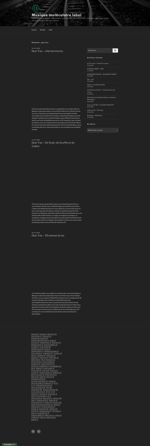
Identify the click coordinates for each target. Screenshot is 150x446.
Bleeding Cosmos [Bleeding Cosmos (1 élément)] (37, 345)
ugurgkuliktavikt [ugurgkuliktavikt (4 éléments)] (43, 413)
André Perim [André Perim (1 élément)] (46, 336)
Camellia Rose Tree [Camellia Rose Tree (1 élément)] (37, 349)
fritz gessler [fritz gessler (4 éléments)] (35, 364)
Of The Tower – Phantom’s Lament (97, 63)
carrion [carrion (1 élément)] (47, 349)
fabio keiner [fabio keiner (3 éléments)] (54, 358)
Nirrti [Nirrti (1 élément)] (48, 392)
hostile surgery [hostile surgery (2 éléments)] (48, 368)
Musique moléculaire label (57, 15)
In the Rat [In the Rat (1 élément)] (34, 373)
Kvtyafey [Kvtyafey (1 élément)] (52, 381)
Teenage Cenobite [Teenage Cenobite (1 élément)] (45, 411)
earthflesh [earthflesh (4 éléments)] (41, 355)
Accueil (34, 30)
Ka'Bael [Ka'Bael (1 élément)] (43, 377)
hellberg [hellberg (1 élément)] (39, 368)
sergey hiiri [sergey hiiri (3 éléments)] (53, 400)
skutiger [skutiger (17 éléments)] (48, 402)
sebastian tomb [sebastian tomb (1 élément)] (42, 400)
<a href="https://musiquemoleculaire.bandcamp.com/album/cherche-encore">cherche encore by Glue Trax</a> (57, 80)
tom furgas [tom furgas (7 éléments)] (56, 411)
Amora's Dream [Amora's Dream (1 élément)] (36, 336)
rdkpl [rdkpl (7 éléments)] (33, 400)
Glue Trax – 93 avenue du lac (48, 235)
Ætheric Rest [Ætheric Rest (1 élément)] (51, 417)
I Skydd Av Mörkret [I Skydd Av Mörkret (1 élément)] (45, 373)
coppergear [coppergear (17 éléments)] (48, 353)
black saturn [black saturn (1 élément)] (56, 343)
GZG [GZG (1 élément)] (33, 368)
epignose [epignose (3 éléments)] (35, 358)
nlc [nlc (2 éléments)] (53, 392)
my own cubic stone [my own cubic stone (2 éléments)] (38, 392)
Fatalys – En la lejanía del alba (96, 84)
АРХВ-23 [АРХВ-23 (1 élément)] (34, 420)
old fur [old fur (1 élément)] (34, 396)
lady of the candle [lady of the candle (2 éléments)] (37, 383)
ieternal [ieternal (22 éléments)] (45, 370)
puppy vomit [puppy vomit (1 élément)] (47, 398)
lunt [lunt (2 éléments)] (55, 383)
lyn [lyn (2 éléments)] (33, 385)
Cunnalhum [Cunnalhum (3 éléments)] (57, 353)
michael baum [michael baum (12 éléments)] (36, 390)
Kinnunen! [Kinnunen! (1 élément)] (50, 377)
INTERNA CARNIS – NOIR (95, 69)
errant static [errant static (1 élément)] (44, 358)
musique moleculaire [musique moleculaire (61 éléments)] (50, 390)
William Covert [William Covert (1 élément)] (49, 415)
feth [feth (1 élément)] (43, 360)
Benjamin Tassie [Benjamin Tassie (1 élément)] (45, 343)
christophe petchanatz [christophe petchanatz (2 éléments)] (51, 351)
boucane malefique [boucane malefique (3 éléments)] (50, 345)
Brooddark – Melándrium (94, 115)
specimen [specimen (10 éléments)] (57, 402)
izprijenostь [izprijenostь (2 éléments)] (57, 373)
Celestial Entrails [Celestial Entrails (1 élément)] (37, 351)
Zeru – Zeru (90, 79)
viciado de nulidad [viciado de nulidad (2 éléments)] (37, 415)
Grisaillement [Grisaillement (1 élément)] (44, 366)
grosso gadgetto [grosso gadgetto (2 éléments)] (55, 366)
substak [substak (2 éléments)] (34, 409)
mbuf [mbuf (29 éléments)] (49, 388)
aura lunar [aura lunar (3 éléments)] (35, 343)
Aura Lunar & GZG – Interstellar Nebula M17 (100, 105)
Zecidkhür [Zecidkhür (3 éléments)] (35, 417)
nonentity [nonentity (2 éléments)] (43, 394)
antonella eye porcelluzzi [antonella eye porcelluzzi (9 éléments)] (39, 338)
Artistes (42, 30)
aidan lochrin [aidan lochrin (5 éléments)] (52, 334)
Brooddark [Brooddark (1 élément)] (35, 347)
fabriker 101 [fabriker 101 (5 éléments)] (35, 360)
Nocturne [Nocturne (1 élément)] (34, 394)
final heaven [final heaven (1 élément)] (50, 360)
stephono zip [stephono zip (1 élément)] (36, 407)
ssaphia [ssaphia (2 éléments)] (57, 405)
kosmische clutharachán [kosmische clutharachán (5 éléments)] (39, 381)
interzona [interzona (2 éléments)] (54, 370)
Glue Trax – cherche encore (47, 51)
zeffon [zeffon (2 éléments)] (43, 417)
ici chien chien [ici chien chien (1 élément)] (36, 370)
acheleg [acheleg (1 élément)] (43, 334)
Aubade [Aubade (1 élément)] (53, 341)
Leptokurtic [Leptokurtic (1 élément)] (48, 383)
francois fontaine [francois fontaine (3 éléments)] (48, 362)
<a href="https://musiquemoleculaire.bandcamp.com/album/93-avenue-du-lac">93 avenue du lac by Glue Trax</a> (57, 264)
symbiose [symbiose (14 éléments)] (53, 409)
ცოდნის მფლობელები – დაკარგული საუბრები (101, 74)
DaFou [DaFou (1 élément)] (33, 355)
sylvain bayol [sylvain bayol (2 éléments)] (43, 409)
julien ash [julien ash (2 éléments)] (35, 377)
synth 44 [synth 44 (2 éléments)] (35, 411)
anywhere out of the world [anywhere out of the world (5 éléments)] (40, 341)
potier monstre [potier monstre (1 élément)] (36, 398)
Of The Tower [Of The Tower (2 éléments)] (52, 394)
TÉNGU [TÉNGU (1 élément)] (34, 413)
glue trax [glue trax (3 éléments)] (34, 366)
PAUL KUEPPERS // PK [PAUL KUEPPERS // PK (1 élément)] (44, 396)
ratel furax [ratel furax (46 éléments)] (57, 398)
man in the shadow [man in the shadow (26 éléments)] (38, 388)
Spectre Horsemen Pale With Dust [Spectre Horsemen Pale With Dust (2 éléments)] (42, 405)
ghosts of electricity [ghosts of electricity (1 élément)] (48, 364)
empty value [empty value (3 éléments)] (51, 355)
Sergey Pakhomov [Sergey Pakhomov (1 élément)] (37, 402)
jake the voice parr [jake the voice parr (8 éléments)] (37, 375)
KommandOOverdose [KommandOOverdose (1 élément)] (38, 379)
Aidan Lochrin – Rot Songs (95, 110)
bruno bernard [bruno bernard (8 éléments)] (45, 347)
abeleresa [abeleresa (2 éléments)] (35, 334)
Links (50, 30)
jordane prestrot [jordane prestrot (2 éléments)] (51, 375)
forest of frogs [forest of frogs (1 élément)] (36, 362)
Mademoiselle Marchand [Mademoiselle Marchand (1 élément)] (44, 385)
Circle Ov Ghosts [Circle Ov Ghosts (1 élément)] (36, 353)
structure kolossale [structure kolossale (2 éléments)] (48, 407)
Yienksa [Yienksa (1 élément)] (58, 415)
